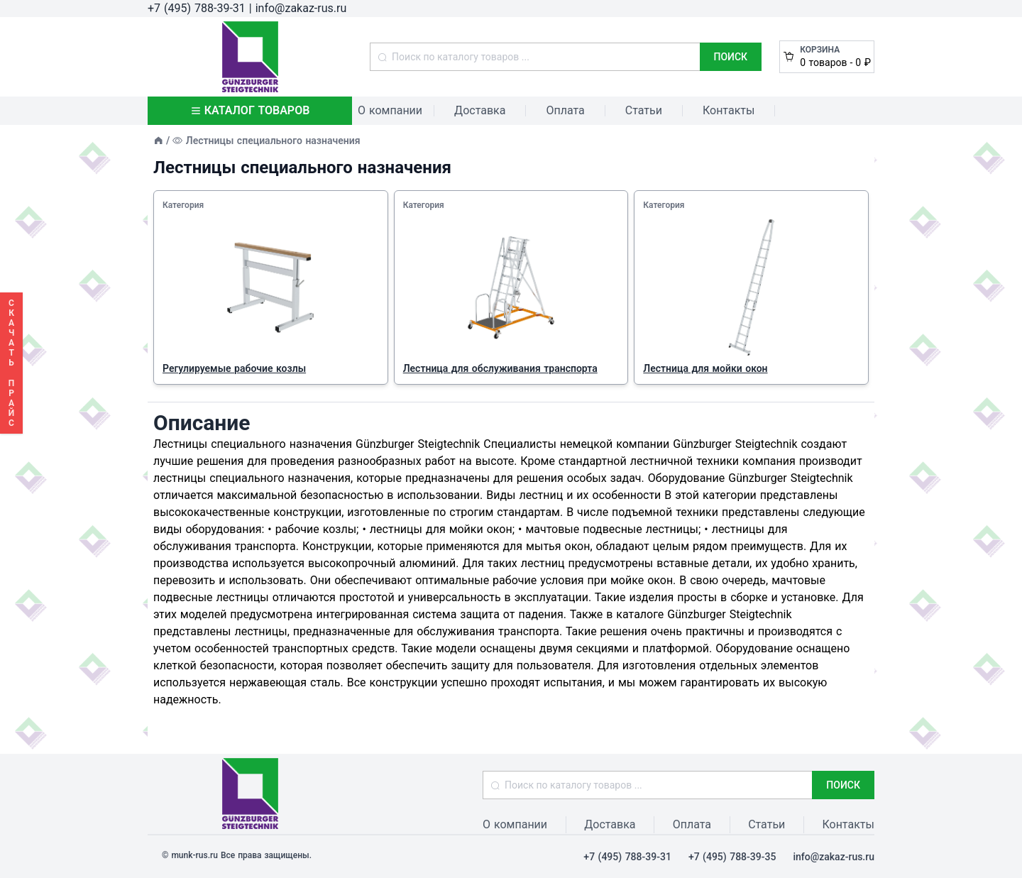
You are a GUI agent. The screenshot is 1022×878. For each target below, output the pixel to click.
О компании (390, 110)
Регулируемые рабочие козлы (234, 368)
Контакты (728, 110)
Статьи (643, 110)
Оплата (565, 110)
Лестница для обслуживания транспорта (500, 368)
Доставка (479, 110)
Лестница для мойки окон (705, 368)
